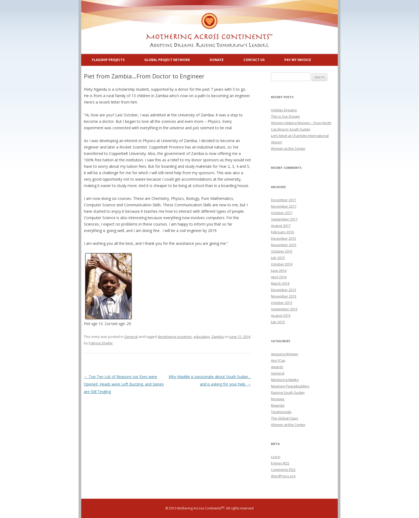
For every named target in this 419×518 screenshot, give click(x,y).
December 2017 (283, 199)
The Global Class (284, 418)
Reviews (278, 399)
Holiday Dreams (284, 110)
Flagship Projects (108, 60)
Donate (217, 60)
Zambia (217, 336)
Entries (280, 463)
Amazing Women (284, 354)
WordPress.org (283, 476)
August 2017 (280, 225)
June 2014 (278, 270)
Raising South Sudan (288, 392)
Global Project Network (167, 60)
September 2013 (284, 309)
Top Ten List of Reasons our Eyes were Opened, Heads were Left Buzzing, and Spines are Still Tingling (124, 384)
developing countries (175, 336)
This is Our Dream (285, 116)
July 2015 (278, 257)
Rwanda (277, 405)
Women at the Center (288, 148)
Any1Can (278, 360)
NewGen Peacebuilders (290, 386)
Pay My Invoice (297, 60)
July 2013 (278, 321)
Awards (277, 366)
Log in (275, 456)
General (131, 336)
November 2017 (283, 206)
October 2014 (281, 264)
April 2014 (278, 277)
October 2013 (281, 302)
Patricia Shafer (101, 343)
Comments (283, 469)
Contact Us (254, 60)
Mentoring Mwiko (285, 379)
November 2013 (283, 296)
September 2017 (284, 219)
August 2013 (280, 315)
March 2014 (280, 283)
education (201, 336)
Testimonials (281, 411)
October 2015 (281, 251)
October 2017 (281, 212)
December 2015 (283, 238)
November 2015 (283, 244)
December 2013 (283, 289)
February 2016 (282, 232)
